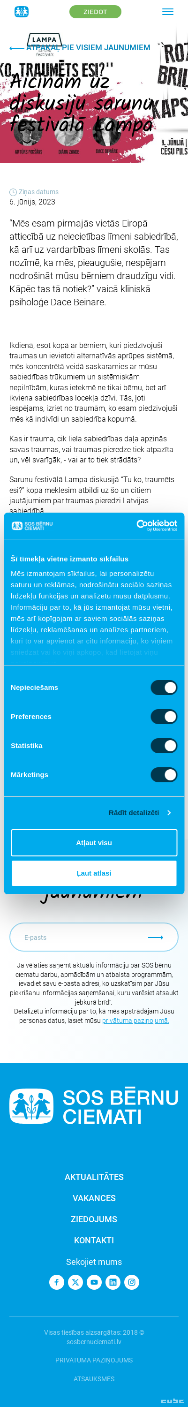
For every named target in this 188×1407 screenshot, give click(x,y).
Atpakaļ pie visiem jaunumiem (79, 47)
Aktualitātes (94, 1177)
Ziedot (95, 11)
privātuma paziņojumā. (135, 1020)
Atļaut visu (94, 843)
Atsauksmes (94, 1379)
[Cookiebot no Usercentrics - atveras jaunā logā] (136, 526)
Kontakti (94, 1240)
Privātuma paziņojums (94, 1360)
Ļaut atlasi (93, 873)
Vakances (94, 1198)
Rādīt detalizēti (134, 813)
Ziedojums (94, 1219)
